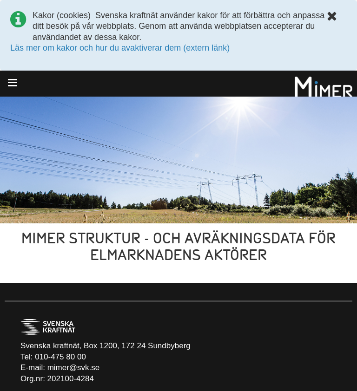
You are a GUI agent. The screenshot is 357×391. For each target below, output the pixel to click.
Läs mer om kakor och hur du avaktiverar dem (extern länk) (120, 47)
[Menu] (15, 83)
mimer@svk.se (73, 367)
